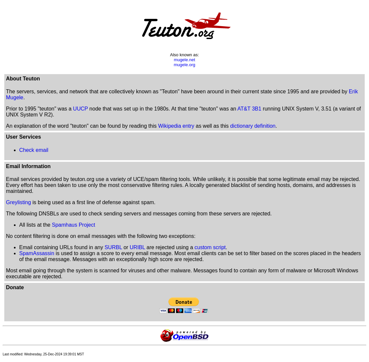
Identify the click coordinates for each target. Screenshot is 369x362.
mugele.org (184, 64)
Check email (33, 150)
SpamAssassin (36, 253)
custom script (210, 247)
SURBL (113, 247)
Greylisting (18, 202)
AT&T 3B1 (249, 109)
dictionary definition (253, 126)
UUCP (80, 109)
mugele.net (184, 59)
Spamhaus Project (73, 225)
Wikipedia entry (176, 126)
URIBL (137, 247)
